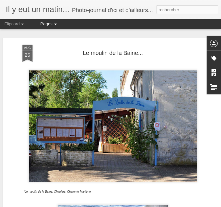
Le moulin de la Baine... (113, 53)
